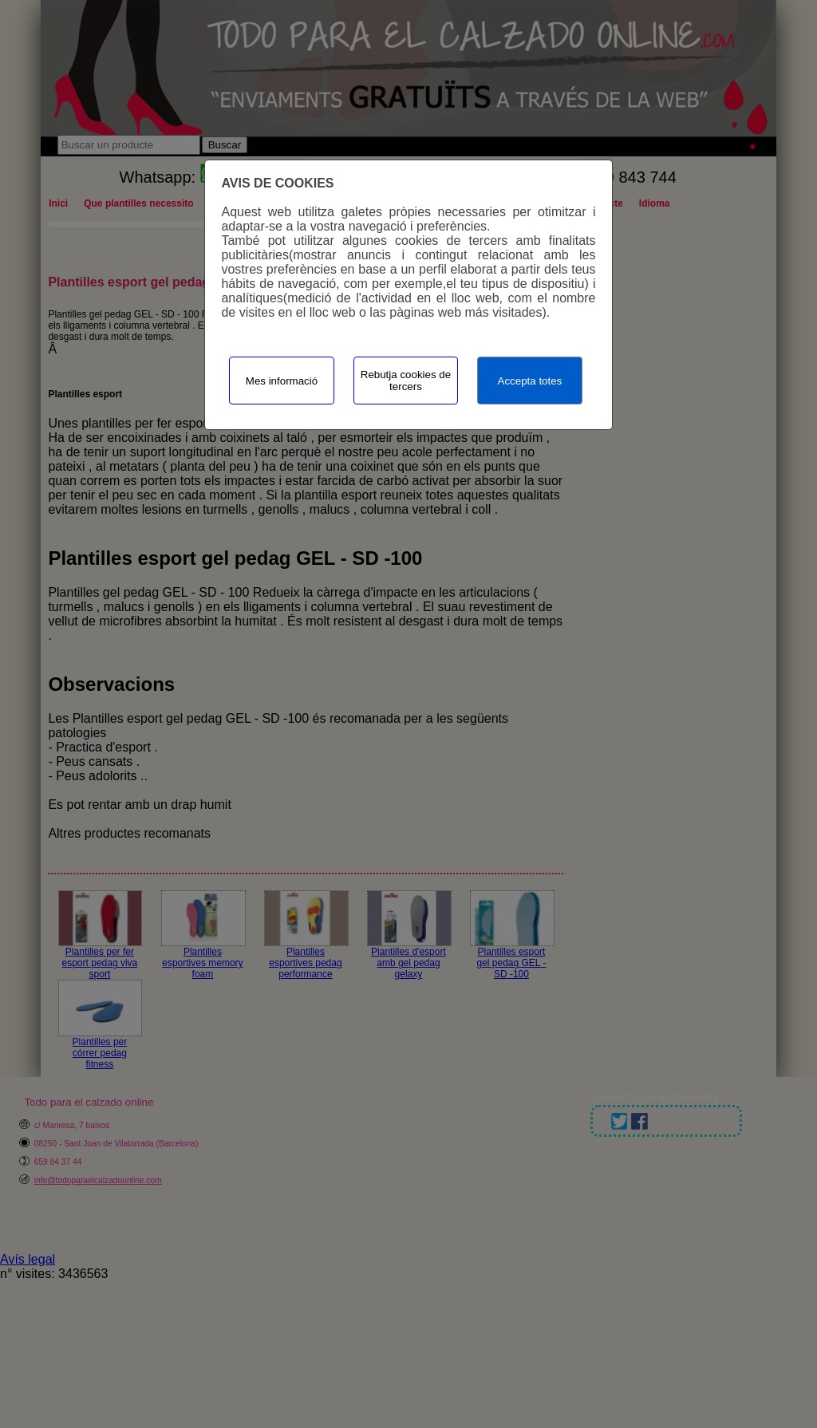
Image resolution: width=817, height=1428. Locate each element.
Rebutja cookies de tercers (406, 381)
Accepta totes (530, 381)
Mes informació (282, 381)
